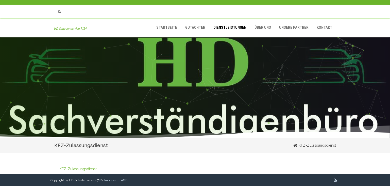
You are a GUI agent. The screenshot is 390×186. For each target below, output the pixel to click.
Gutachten (195, 27)
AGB (124, 180)
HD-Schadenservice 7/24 (70, 28)
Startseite (166, 27)
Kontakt (324, 27)
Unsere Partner (294, 27)
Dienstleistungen (229, 27)
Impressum (112, 180)
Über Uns (263, 27)
